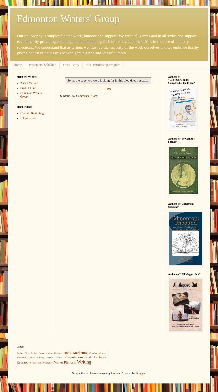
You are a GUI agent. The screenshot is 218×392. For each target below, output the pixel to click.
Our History (71, 65)
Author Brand (37, 353)
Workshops (48, 362)
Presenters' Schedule (42, 65)
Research (23, 362)
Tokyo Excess (28, 118)
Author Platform (54, 353)
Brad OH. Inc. (28, 88)
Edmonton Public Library (30, 357)
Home (18, 65)
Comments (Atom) (87, 96)
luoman (115, 373)
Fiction (58, 357)
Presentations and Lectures (85, 357)
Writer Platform (65, 362)
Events (50, 357)
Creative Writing (97, 353)
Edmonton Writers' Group (68, 18)
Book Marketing (76, 353)
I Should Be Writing (32, 113)
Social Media (36, 362)
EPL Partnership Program (103, 65)
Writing (84, 362)
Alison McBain (29, 83)
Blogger (140, 373)
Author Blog (23, 353)
